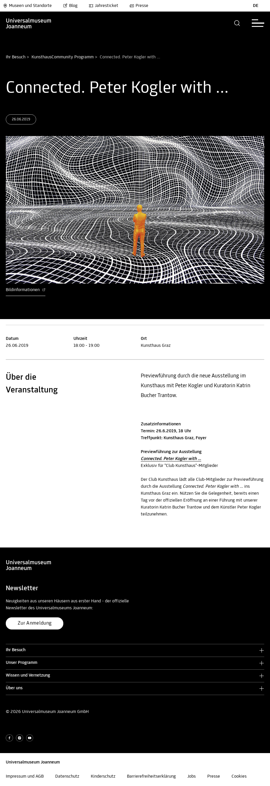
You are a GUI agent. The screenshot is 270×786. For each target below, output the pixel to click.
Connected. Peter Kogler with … (171, 459)
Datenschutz (67, 776)
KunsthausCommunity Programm (63, 57)
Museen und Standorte (27, 5)
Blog (70, 5)
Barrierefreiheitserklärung (151, 776)
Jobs (191, 776)
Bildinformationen (25, 290)
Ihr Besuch (15, 57)
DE (255, 5)
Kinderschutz (103, 776)
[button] (237, 23)
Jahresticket (103, 5)
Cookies (239, 776)
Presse (139, 5)
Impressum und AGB (25, 776)
